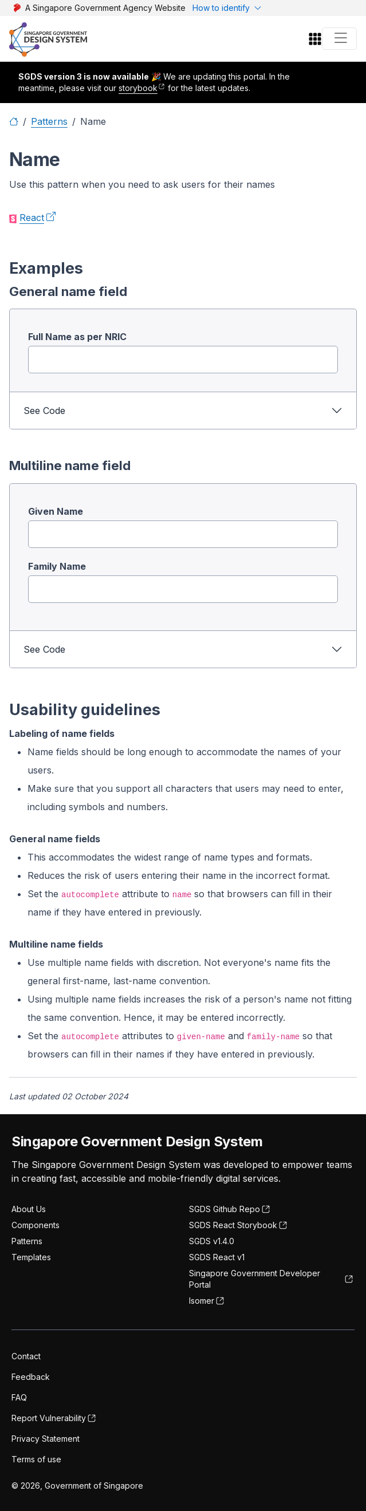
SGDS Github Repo (224, 1209)
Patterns (49, 121)
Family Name (57, 566)
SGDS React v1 (217, 1257)
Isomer (201, 1300)
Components (35, 1225)
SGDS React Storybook (233, 1225)
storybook (138, 88)
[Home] (13, 121)
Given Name (55, 511)
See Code (44, 410)
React (31, 217)
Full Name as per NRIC (77, 336)
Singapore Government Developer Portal (254, 1278)
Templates (31, 1257)
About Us (28, 1209)
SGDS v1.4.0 (211, 1241)
